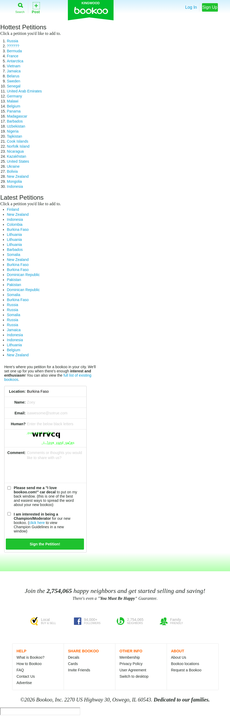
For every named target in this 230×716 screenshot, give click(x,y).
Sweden (13, 81)
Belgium (13, 106)
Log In (191, 7)
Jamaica (14, 71)
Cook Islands (17, 141)
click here (37, 523)
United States (18, 161)
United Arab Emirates (24, 91)
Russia (12, 41)
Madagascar (17, 116)
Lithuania (14, 234)
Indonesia (15, 186)
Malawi (12, 101)
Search (20, 7)
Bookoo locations (185, 664)
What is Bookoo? (31, 657)
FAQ (20, 670)
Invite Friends (79, 670)
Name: (20, 402)
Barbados (15, 121)
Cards (73, 664)
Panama (14, 111)
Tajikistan (14, 136)
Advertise (24, 683)
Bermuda (14, 51)
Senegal (13, 86)
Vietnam (13, 66)
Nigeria (12, 131)
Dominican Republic (23, 275)
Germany (14, 96)
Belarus (13, 76)
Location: (17, 391)
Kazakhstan (16, 156)
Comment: (16, 453)
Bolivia (12, 171)
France (12, 56)
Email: (20, 413)
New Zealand (18, 176)
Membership (130, 657)
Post (36, 7)
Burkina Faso (18, 229)
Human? (18, 424)
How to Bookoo (29, 664)
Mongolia (14, 181)
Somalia (13, 254)
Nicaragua (15, 151)
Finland (13, 209)
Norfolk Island (18, 146)
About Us (178, 657)
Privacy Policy (131, 664)
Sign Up (209, 7)
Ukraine (13, 166)
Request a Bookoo (186, 670)
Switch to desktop (134, 676)
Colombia (14, 224)
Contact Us (26, 676)
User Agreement (133, 670)
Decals (73, 657)
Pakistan (14, 280)
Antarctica (15, 61)
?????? (13, 46)
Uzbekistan (16, 126)
